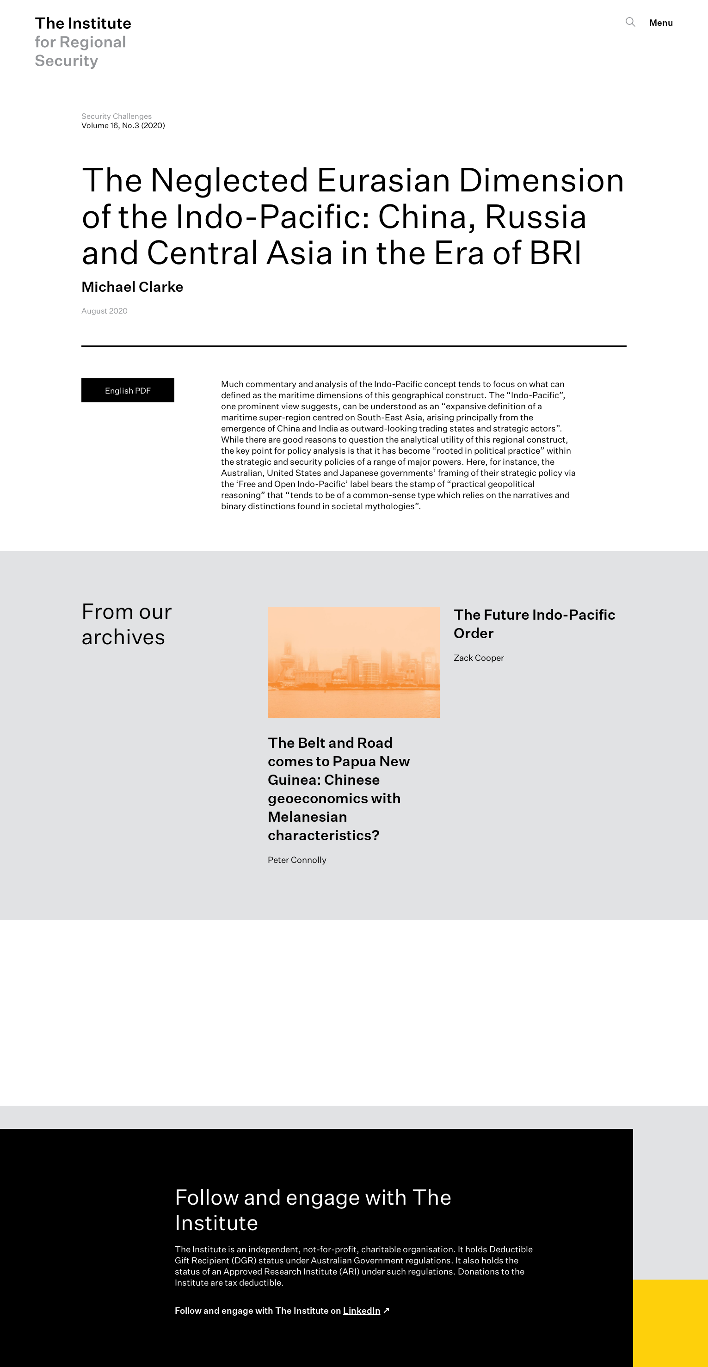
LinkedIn (362, 1311)
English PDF (128, 390)
